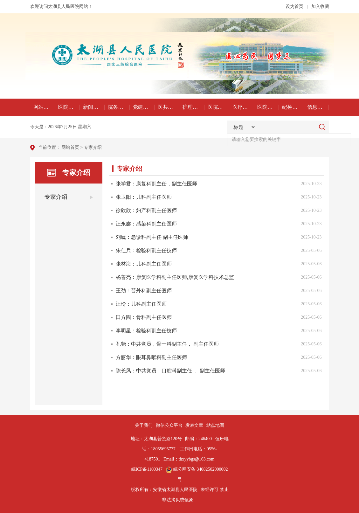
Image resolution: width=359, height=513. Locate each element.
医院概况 (68, 107)
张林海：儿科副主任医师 (144, 264)
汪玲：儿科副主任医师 (141, 304)
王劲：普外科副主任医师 (144, 290)
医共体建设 (168, 107)
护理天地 (193, 107)
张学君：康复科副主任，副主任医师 (156, 183)
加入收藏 (320, 6)
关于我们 (144, 425)
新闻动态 (93, 107)
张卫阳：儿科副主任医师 (144, 197)
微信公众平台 (169, 425)
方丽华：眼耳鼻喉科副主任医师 (151, 357)
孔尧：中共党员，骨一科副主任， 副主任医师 (167, 344)
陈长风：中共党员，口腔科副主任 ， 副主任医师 (170, 370)
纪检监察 (292, 107)
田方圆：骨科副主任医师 (144, 317)
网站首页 (43, 107)
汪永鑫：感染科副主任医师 (146, 223)
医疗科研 (242, 107)
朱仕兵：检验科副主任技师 (146, 250)
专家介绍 (93, 147)
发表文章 (194, 425)
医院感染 (218, 107)
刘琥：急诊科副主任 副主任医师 (152, 237)
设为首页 (294, 6)
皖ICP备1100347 (146, 469)
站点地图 (215, 425)
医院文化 (267, 107)
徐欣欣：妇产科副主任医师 (146, 210)
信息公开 (317, 107)
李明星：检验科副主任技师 (146, 330)
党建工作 (143, 107)
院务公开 (118, 107)
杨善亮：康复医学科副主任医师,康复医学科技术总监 (175, 277)
